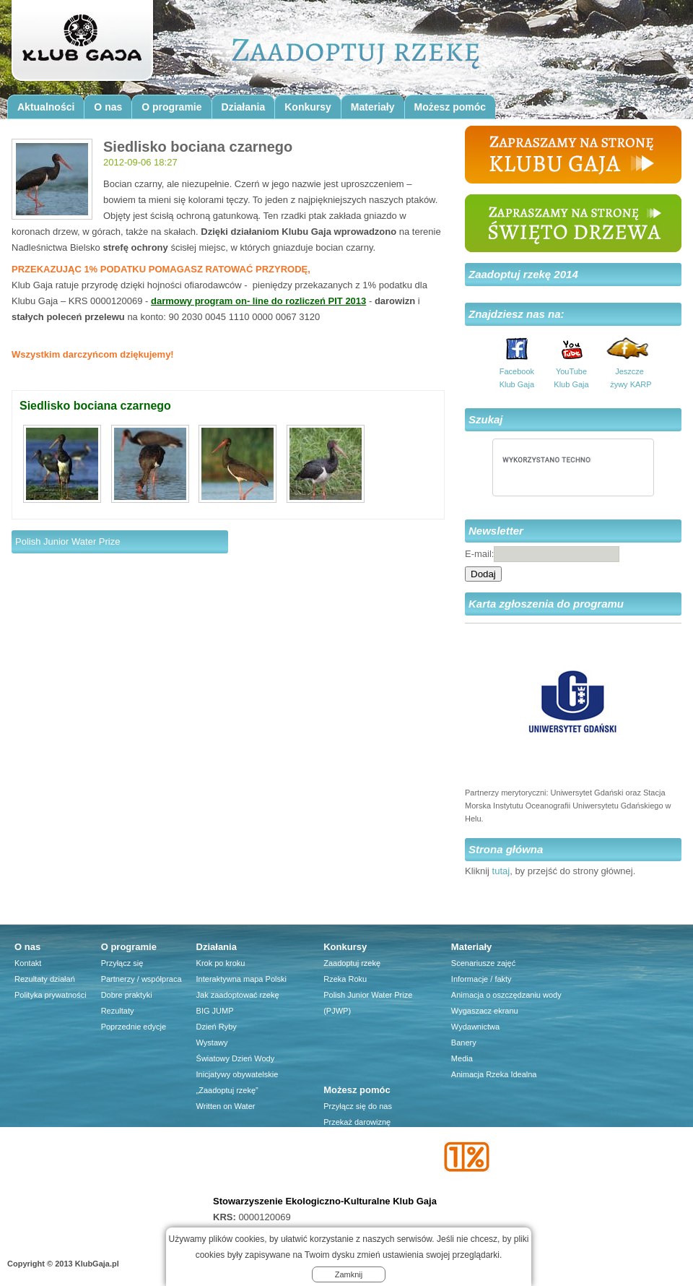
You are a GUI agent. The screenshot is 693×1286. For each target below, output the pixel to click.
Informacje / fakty (481, 979)
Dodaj (483, 574)
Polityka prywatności (50, 995)
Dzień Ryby (216, 1026)
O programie (171, 107)
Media (462, 1058)
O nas (108, 107)
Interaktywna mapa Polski (241, 979)
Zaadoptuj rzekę (351, 963)
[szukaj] (546, 459)
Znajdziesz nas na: (516, 314)
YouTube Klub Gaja (571, 378)
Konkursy (307, 107)
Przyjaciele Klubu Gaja (363, 1185)
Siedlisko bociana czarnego (95, 406)
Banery (463, 1042)
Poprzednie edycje (134, 1026)
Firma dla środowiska (360, 1169)
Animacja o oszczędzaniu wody (506, 995)
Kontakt (27, 963)
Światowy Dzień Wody (235, 1058)
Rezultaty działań (44, 979)
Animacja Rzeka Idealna (494, 1074)
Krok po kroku (220, 963)
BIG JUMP (215, 1010)
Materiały (373, 107)
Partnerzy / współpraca (141, 979)
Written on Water (226, 1106)
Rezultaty (117, 1010)
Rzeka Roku (345, 979)
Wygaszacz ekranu (484, 1010)
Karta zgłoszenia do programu (546, 603)
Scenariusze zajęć (483, 963)
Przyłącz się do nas (357, 1106)
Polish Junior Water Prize (67, 541)
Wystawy (212, 1042)
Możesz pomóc (450, 107)
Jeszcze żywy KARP (629, 378)
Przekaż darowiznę (357, 1122)
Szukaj (485, 419)
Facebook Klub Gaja (517, 378)
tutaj (501, 871)
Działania (244, 107)
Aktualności (45, 107)
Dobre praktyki (126, 995)
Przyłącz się (122, 963)
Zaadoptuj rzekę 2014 (523, 274)
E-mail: (479, 553)
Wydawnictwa (475, 1026)
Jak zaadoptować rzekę (237, 995)
